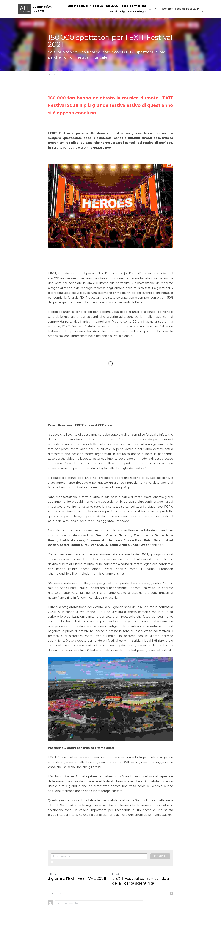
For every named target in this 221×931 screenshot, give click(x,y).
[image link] (24, 8)
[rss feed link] (171, 893)
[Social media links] (155, 9)
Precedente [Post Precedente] (55, 874)
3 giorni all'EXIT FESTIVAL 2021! (77, 878)
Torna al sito (55, 893)
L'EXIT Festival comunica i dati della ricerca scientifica (140, 880)
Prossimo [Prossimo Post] (118, 874)
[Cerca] (150, 9)
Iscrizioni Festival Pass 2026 (181, 8)
